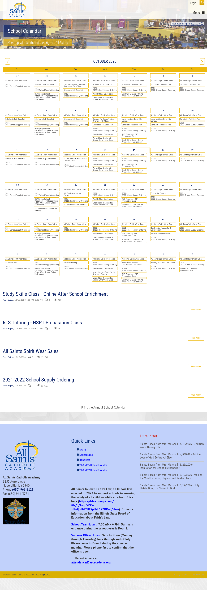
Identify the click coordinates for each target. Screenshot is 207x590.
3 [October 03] (192, 75)
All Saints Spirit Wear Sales (16, 80)
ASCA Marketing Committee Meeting (45, 209)
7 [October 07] (105, 110)
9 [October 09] (163, 110)
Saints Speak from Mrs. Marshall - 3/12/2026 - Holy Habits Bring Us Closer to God (172, 487)
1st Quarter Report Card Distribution (161, 229)
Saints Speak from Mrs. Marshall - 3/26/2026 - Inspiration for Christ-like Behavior (172, 467)
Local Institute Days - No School (132, 120)
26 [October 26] (46, 219)
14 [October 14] (105, 150)
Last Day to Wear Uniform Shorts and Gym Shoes (74, 85)
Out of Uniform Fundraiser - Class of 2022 (75, 159)
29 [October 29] (134, 219)
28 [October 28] (105, 219)
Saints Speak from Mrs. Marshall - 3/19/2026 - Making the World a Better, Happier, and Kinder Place (172, 477)
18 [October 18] (17, 184)
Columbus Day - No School (45, 158)
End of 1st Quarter (158, 193)
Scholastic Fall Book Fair (44, 84)
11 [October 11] (17, 150)
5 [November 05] (134, 254)
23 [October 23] (163, 184)
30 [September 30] (105, 75)
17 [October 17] (192, 150)
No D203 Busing (70, 262)
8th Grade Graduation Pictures (72, 194)
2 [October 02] (163, 75)
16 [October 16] (163, 150)
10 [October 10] (192, 110)
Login (193, 3)
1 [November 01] (17, 254)
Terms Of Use (198, 575)
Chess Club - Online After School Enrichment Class (103, 98)
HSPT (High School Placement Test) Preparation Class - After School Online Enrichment (46, 97)
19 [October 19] (46, 184)
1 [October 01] (134, 75)
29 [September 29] (76, 75)
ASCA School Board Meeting (75, 204)
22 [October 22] (134, 184)
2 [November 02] (46, 254)
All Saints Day (10, 262)
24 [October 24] (192, 184)
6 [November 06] (163, 254)
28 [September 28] (46, 75)
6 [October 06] (75, 110)
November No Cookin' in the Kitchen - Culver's (104, 273)
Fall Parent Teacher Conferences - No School (132, 263)
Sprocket (46, 574)
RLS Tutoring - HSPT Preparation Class (130, 135)
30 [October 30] (163, 219)
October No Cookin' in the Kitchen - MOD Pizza (103, 120)
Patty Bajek (8, 300)
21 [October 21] (105, 184)
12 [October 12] (46, 150)
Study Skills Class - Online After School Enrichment (132, 95)
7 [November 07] (192, 254)
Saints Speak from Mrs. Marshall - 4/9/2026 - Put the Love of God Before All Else (172, 456)
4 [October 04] (17, 110)
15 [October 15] (134, 150)
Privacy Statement (182, 575)
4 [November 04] (105, 254)
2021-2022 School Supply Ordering (17, 85)
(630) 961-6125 (22, 489)
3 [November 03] (75, 254)
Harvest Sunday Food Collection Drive (188, 269)
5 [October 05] (46, 110)
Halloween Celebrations (161, 233)
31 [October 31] (192, 219)
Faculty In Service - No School (163, 262)
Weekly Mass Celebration (103, 94)
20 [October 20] (76, 184)
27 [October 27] (76, 219)
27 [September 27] (17, 75)
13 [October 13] (76, 150)
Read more (196, 309)
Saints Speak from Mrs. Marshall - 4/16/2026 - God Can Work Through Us (172, 446)
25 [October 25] (17, 219)
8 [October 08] (134, 110)
